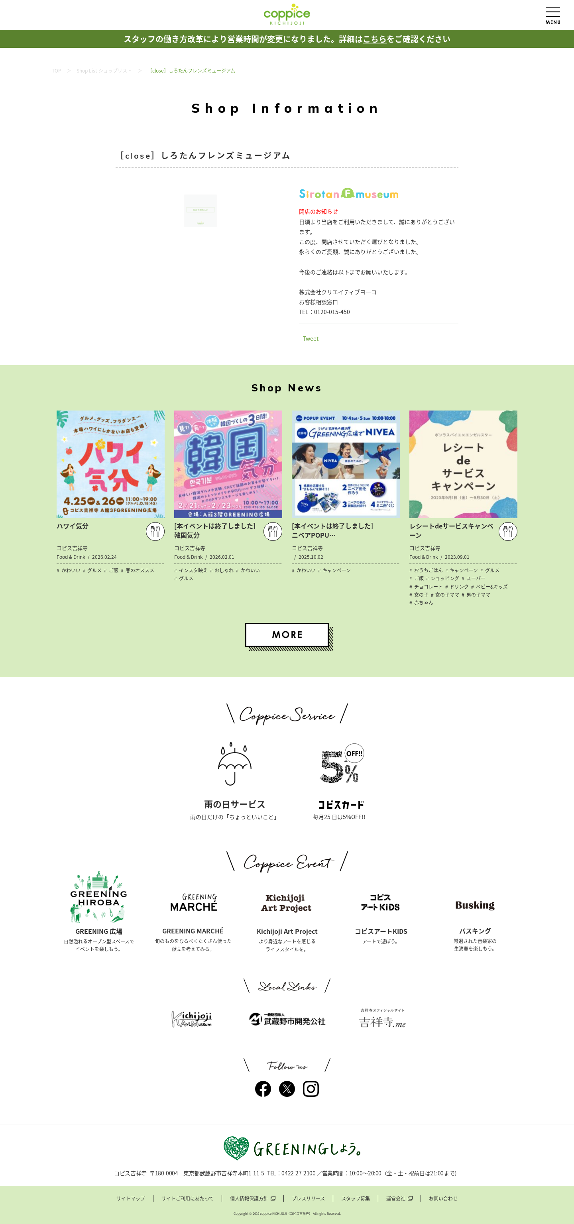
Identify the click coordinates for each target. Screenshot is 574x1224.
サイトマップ (130, 1199)
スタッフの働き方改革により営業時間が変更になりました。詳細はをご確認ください (287, 39)
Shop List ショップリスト (104, 70)
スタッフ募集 (355, 1199)
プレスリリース (308, 1199)
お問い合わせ (443, 1199)
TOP (56, 70)
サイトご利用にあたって (187, 1199)
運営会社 (395, 1199)
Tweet (310, 338)
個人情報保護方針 (249, 1199)
